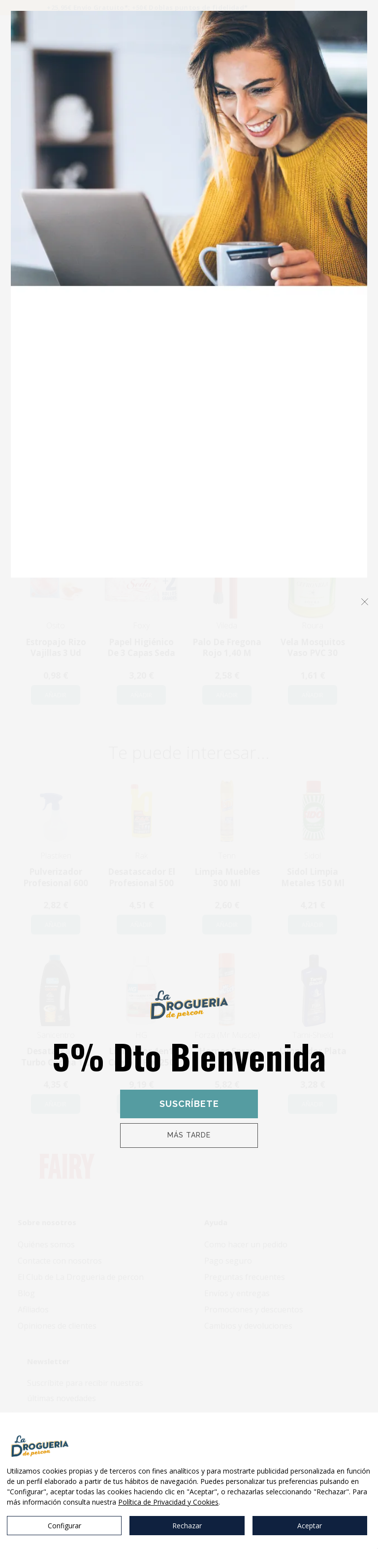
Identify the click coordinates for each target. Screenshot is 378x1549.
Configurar (64, 1525)
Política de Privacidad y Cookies (168, 1502)
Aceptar (309, 1525)
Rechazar (187, 1525)
